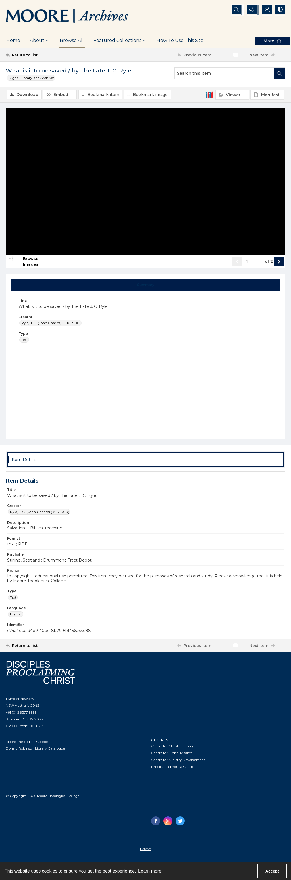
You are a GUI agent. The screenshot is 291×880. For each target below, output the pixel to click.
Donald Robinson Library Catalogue (35, 749)
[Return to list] (44, 54)
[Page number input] (253, 262)
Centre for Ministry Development (178, 760)
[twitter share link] (180, 821)
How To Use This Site (180, 40)
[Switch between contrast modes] (279, 10)
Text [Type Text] (24, 340)
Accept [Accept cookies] (272, 871)
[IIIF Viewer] (232, 95)
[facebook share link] (155, 821)
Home (13, 40)
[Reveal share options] (251, 10)
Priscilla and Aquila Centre (172, 767)
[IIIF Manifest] (267, 95)
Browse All (72, 40)
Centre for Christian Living (173, 747)
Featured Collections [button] (120, 40)
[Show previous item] (237, 262)
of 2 (269, 262)
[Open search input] (237, 10)
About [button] (40, 40)
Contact (145, 850)
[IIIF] (209, 94)
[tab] (145, 285)
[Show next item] (279, 262)
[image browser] (27, 262)
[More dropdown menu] (272, 41)
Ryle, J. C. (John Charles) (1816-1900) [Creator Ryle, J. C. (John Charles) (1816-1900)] (51, 323)
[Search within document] (279, 73)
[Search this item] (224, 73)
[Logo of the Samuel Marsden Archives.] (67, 16)
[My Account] (265, 10)
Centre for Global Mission (171, 753)
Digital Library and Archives (31, 78)
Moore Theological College (27, 742)
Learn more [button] (149, 871)
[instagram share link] (167, 821)
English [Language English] (16, 614)
